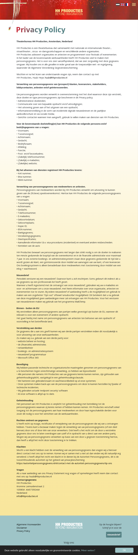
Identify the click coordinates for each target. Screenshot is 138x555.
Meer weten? (88, 550)
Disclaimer (22, 527)
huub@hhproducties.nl (56, 77)
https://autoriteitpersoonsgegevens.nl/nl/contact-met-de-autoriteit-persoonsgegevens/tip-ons (64, 463)
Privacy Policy (23, 531)
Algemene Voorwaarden (29, 524)
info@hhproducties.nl (27, 496)
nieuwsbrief (113, 534)
